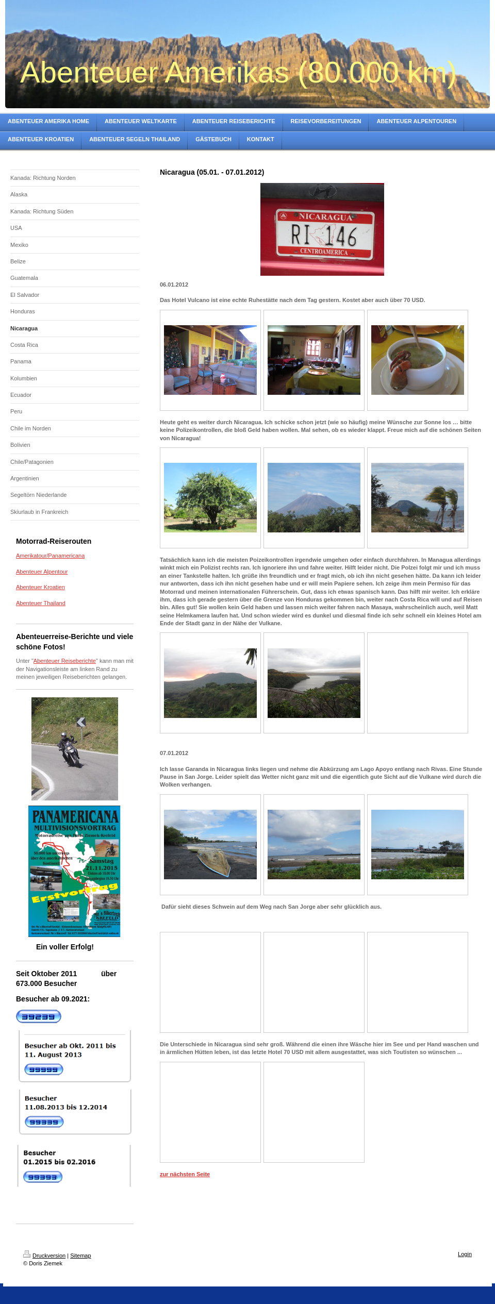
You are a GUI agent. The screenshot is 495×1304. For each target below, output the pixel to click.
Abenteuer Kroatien (40, 587)
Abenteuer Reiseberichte (65, 661)
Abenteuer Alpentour (42, 572)
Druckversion (44, 1255)
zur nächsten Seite (185, 1174)
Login (465, 1254)
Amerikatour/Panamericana (50, 556)
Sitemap (80, 1255)
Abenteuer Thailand (40, 603)
